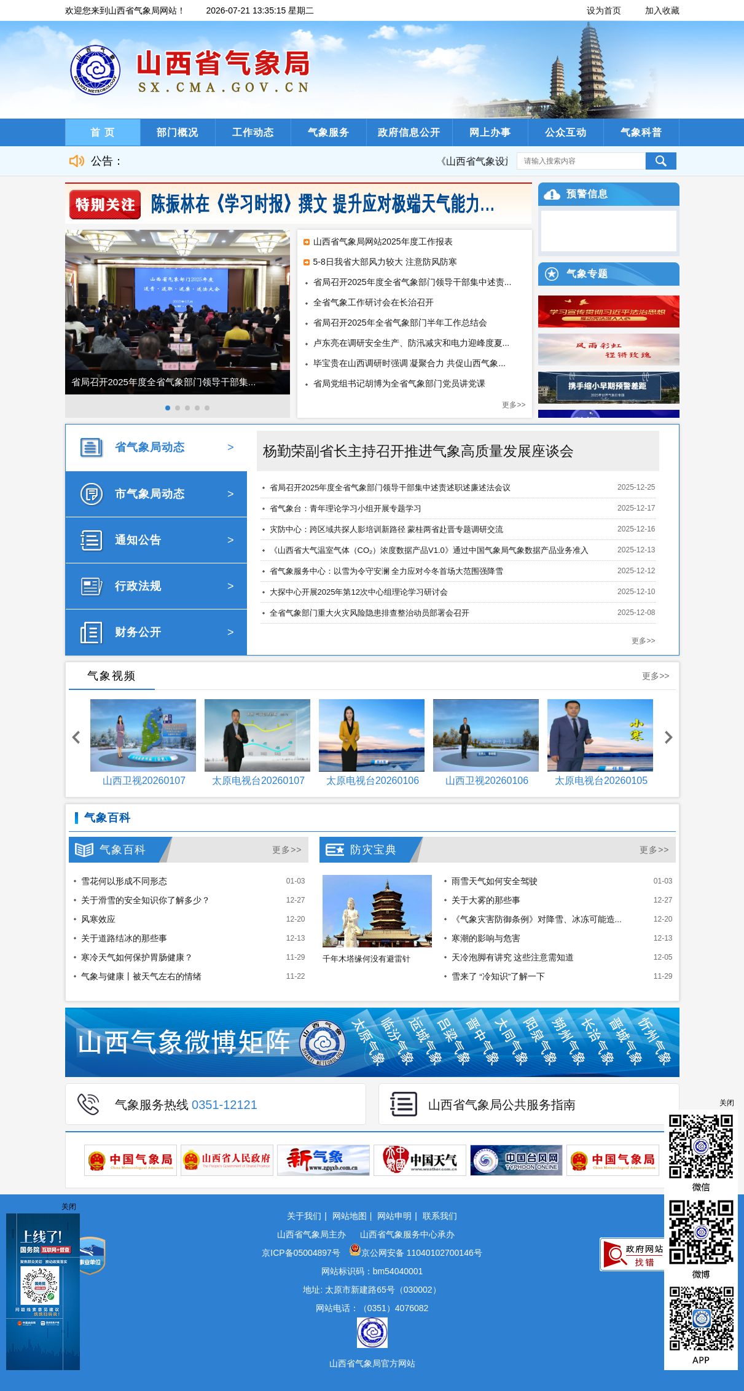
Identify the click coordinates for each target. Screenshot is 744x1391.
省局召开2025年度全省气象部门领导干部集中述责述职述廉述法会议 (390, 487)
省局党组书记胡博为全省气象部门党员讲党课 (399, 383)
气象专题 (587, 273)
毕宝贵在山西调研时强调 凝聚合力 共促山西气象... (409, 363)
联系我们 (440, 1216)
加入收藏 (662, 10)
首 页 (102, 132)
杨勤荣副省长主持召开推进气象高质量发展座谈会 (418, 451)
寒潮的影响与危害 (486, 938)
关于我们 (304, 1216)
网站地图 (349, 1216)
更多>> (513, 405)
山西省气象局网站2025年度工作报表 (383, 241)
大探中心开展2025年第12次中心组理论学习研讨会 (359, 592)
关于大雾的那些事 (486, 900)
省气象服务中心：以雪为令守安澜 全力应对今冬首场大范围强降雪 (387, 571)
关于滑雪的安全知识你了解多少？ (145, 900)
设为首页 (604, 10)
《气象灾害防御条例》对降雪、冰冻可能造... (537, 919)
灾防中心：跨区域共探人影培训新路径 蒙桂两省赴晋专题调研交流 (387, 529)
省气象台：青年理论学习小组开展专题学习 (345, 508)
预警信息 (587, 194)
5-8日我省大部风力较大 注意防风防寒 (385, 262)
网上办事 (490, 132)
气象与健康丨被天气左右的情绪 (141, 976)
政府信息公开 (409, 132)
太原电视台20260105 (601, 780)
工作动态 (253, 132)
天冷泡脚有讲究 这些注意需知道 (513, 957)
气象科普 (641, 132)
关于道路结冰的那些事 (124, 938)
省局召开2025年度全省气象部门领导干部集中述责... (412, 282)
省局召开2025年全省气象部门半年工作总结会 (400, 322)
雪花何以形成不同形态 (124, 881)
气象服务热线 (186, 1104)
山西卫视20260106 (486, 780)
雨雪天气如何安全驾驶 (495, 881)
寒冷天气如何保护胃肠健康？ (137, 957)
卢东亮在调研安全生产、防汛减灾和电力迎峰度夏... (411, 343)
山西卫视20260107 (144, 780)
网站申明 (394, 1216)
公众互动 (566, 132)
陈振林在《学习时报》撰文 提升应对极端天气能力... (323, 204)
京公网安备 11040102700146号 (415, 1253)
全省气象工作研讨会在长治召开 (373, 302)
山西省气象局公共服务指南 (502, 1104)
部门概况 (177, 132)
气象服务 (329, 132)
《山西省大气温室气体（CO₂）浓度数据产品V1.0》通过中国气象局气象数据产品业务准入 (429, 550)
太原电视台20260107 (258, 780)
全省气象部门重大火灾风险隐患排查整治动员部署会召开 (369, 612)
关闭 (726, 1103)
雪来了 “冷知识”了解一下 (499, 976)
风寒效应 (98, 919)
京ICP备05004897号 (302, 1253)
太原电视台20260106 (372, 780)
